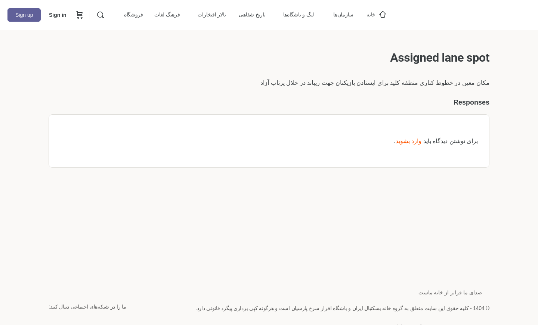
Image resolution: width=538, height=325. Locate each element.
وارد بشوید (408, 141)
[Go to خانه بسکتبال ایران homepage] (474, 14)
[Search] (100, 14)
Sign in (58, 15)
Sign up (24, 15)
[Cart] (79, 15)
